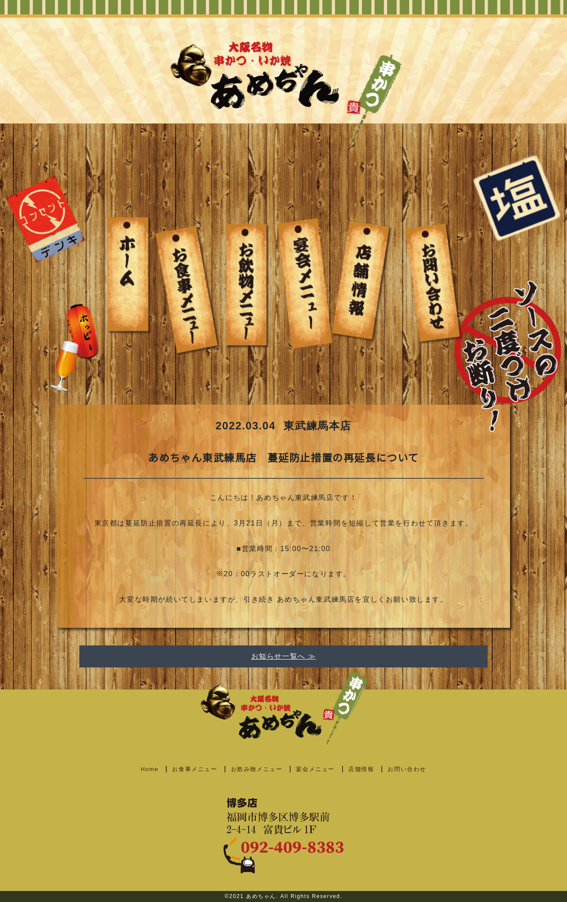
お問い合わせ (407, 769)
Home (150, 769)
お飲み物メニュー (257, 769)
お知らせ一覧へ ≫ (283, 656)
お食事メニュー (194, 769)
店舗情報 (361, 769)
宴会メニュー (315, 769)
